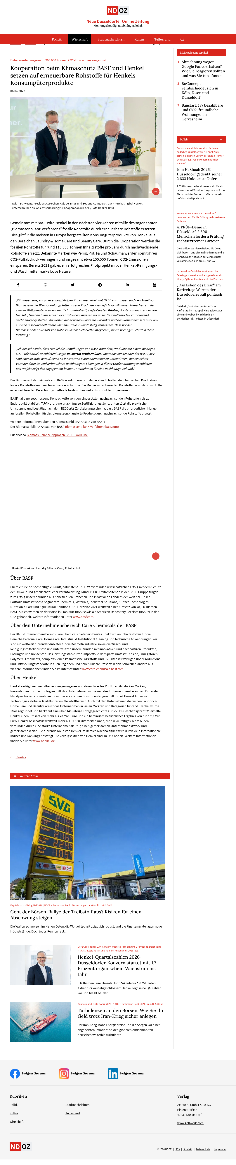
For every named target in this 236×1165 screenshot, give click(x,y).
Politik (57, 39)
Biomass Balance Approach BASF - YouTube (57, 440)
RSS (178, 1154)
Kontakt (187, 1154)
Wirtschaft (80, 39)
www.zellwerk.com (190, 1128)
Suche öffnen (182, 39)
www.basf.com (83, 622)
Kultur (139, 39)
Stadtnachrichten (111, 39)
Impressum (220, 1154)
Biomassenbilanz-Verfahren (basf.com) (92, 432)
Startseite (15, 48)
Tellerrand (162, 39)
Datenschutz (203, 1154)
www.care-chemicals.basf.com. (102, 674)
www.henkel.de (44, 746)
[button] (18, 290)
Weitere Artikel (29, 781)
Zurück (21, 763)
